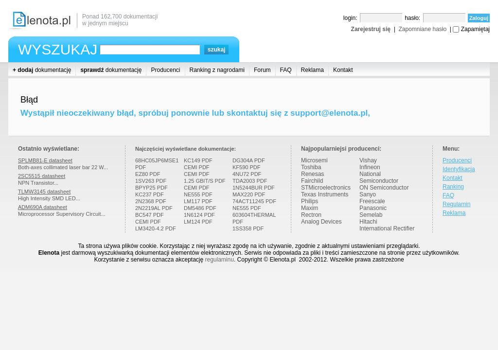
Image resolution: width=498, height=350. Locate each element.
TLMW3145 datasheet (44, 191)
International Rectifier (386, 228)
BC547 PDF (149, 215)
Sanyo (367, 194)
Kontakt (343, 70)
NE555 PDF (198, 194)
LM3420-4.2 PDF (155, 228)
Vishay (368, 160)
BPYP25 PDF (151, 188)
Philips (309, 201)
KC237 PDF (149, 194)
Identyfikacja (459, 169)
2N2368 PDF (150, 201)
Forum (262, 70)
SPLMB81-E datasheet (45, 160)
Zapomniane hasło (422, 29)
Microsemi (314, 160)
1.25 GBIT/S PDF (205, 181)
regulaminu (219, 259)
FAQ (286, 70)
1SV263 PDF (150, 181)
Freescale (372, 201)
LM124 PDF (198, 222)
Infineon (369, 167)
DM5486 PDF (200, 208)
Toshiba (311, 167)
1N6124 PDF (199, 215)
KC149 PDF (198, 160)
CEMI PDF (148, 222)
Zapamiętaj (475, 29)
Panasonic (373, 208)
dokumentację (42, 70)
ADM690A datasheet (42, 207)
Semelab (370, 214)
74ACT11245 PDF (254, 201)
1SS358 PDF (248, 228)
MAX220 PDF (248, 194)
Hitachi (368, 221)
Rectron (311, 214)
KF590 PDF (246, 167)
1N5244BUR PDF (253, 188)
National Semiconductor (378, 177)
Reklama (312, 70)
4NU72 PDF (246, 174)
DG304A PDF (248, 160)
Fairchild (312, 180)
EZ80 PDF (147, 174)
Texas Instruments (324, 194)
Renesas (312, 174)
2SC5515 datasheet (41, 176)
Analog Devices (321, 221)
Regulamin (456, 204)
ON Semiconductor (384, 187)
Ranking (453, 186)
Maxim (309, 208)
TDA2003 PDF (249, 181)
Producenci (165, 70)
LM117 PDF (198, 201)
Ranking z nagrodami (217, 70)
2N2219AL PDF (154, 208)
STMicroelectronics (326, 187)
